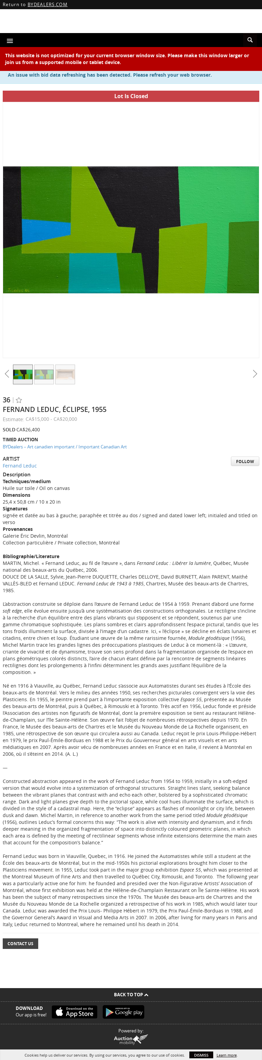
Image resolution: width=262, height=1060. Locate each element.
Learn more (227, 1055)
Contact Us (20, 944)
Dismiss (201, 1055)
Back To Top (131, 995)
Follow (245, 461)
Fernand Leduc (20, 465)
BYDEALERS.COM (48, 4)
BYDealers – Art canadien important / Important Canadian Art (65, 447)
